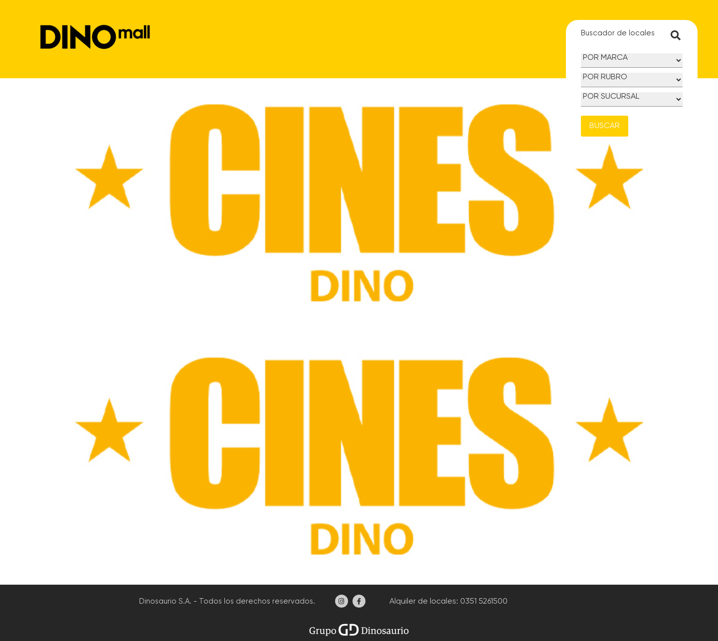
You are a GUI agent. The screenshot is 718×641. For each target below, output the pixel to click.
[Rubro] (632, 80)
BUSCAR (604, 126)
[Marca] (632, 60)
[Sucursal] (632, 99)
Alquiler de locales (421, 602)
